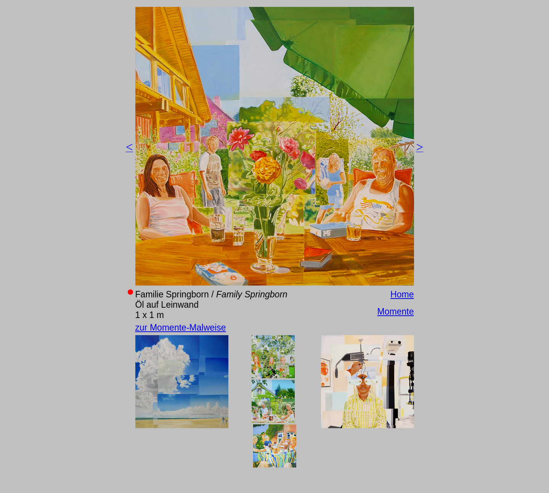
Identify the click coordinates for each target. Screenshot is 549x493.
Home (402, 294)
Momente (395, 311)
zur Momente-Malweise (180, 327)
